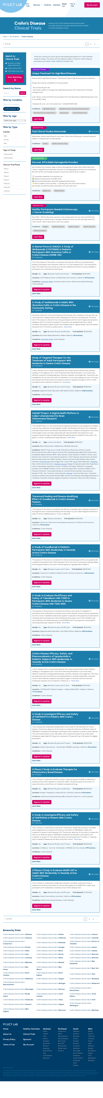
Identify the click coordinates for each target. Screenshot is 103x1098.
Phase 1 (6, 169)
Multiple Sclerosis (61, 471)
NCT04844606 (37, 262)
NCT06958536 (37, 735)
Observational (8, 158)
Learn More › (36, 299)
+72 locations (44, 533)
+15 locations (78, 341)
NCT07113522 (36, 788)
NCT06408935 (37, 513)
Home (5, 1045)
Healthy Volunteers (31, 1045)
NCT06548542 (37, 372)
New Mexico (92, 1067)
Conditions (47, 5)
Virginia (75, 1082)
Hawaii (90, 1058)
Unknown (7, 191)
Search (22, 93)
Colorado (91, 1055)
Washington (92, 1075)
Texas (53, 61)
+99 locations (90, 862)
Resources (38, 5)
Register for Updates (43, 294)
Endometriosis (45, 469)
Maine (60, 1050)
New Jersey (61, 1058)
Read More (68, 332)
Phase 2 (6, 172)
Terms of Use (9, 1061)
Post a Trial (73, 5)
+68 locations (89, 582)
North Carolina (78, 1070)
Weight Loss (64, 5)
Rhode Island (62, 1065)
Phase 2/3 (7, 187)
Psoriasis (69, 480)
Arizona (90, 1050)
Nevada (90, 1065)
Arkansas (76, 1050)
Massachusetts (63, 1053)
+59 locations (89, 282)
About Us (7, 1051)
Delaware (76, 1053)
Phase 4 (6, 180)
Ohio (44, 1070)
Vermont (61, 1067)
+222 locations (87, 397)
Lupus (75, 469)
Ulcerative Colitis (47, 286)
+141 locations (76, 912)
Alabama (76, 1048)
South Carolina (78, 1075)
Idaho (90, 1060)
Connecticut (62, 1048)
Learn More (39, 119)
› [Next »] (98, 44)
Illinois (45, 1048)
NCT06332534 (37, 676)
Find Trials (28, 5)
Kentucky (76, 1060)
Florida (48, 61)
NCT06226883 (37, 894)
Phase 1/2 (7, 183)
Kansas (45, 1055)
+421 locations (87, 642)
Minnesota (46, 1060)
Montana (91, 1062)
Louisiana (76, 1062)
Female (6, 139)
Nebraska (46, 1065)
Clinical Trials (29, 1051)
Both (5, 143)
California (59, 61)
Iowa (44, 1053)
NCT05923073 (37, 565)
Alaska (90, 1048)
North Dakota (47, 1067)
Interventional (8, 154)
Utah (89, 1072)
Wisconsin (46, 1075)
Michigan (46, 1058)
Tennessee (76, 1077)
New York (69, 61)
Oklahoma (76, 1072)
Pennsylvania (62, 1062)
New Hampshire (63, 1055)
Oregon (90, 1070)
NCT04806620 (37, 428)
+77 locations (37, 703)
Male (5, 136)
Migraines (94, 469)
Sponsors (27, 1056)
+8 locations (92, 759)
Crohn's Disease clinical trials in (17, 951)
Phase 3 (6, 176)
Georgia (76, 1058)
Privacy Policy (9, 1056)
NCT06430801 (37, 617)
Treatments (56, 5)
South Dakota (47, 1072)
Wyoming (91, 1077)
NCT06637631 (37, 838)
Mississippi (76, 1067)
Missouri (46, 1062)
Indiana (45, 1050)
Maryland (76, 1065)
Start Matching (14, 78)
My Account (92, 5)
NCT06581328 (37, 316)
